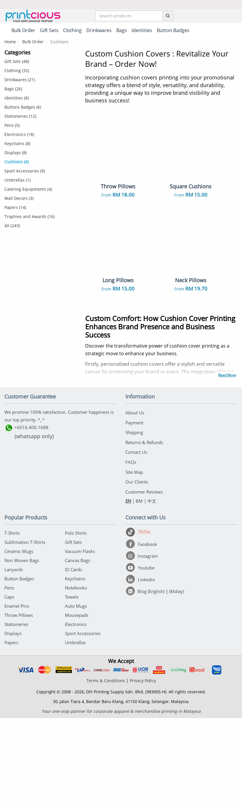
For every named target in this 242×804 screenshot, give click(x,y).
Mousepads (76, 701)
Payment (134, 514)
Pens (9, 674)
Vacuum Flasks (80, 637)
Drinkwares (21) (19, 81)
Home (10, 43)
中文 (151, 587)
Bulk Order (33, 43)
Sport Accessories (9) (24, 172)
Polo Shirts (76, 619)
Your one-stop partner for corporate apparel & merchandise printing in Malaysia (121, 797)
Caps (9, 683)
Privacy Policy (143, 766)
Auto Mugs (76, 692)
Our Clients (136, 569)
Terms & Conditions (105, 766)
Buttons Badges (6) (22, 108)
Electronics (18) (19, 135)
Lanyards (13, 655)
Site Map (134, 559)
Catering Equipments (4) (28, 190)
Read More (227, 467)
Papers (11, 728)
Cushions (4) (16, 163)
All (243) (12, 227)
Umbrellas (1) (17, 181)
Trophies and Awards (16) (29, 217)
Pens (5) (12, 126)
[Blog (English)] (146, 677)
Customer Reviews (144, 578)
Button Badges (19, 664)
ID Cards (73, 655)
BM (139, 587)
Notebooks (76, 674)
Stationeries (16, 710)
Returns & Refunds (144, 532)
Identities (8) (16, 99)
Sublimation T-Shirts (24, 628)
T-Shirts (12, 619)
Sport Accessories (82, 719)
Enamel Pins (16, 692)
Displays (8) (15, 154)
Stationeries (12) (20, 117)
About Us (134, 505)
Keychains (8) (17, 144)
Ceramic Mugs (18, 637)
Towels (71, 683)
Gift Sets (73, 628)
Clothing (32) (16, 71)
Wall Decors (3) (18, 199)
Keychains (75, 664)
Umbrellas (75, 728)
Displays (12, 719)
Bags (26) (13, 90)
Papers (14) (15, 208)
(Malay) (176, 677)
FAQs (130, 550)
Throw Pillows (18, 701)
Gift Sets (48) (16, 62)
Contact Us (136, 541)
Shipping (134, 523)
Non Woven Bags (21, 646)
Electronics (76, 710)
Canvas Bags (77, 646)
